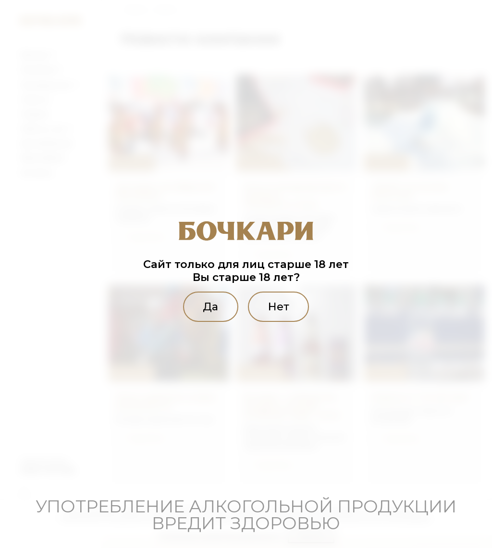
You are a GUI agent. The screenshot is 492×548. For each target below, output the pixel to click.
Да (210, 306)
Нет (278, 306)
